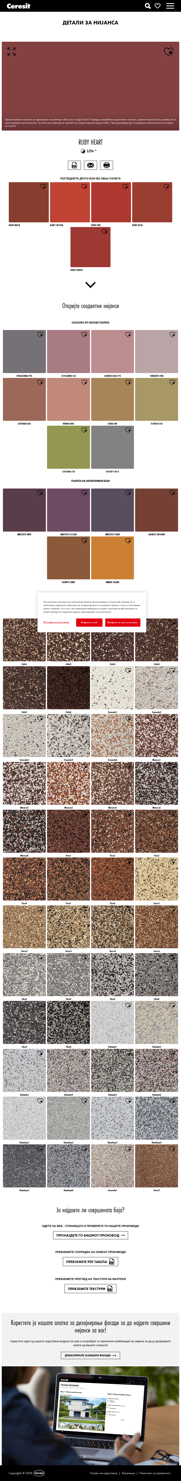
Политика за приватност (155, 1473)
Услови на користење (103, 1473)
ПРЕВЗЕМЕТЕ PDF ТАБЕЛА (90, 1261)
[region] (91, 612)
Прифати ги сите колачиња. (122, 622)
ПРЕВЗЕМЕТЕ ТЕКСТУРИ (90, 1288)
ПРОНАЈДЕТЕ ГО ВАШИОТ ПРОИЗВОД (90, 1235)
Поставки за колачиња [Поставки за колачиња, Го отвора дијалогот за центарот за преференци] (56, 622)
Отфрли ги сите (89, 622)
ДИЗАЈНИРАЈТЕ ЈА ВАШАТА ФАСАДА (90, 1355)
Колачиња (128, 1473)
